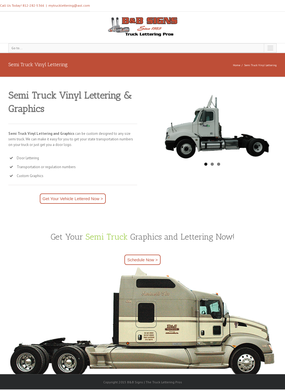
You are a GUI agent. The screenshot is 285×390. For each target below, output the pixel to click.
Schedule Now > (142, 259)
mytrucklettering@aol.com (69, 5)
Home (236, 65)
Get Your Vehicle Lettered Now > (73, 198)
